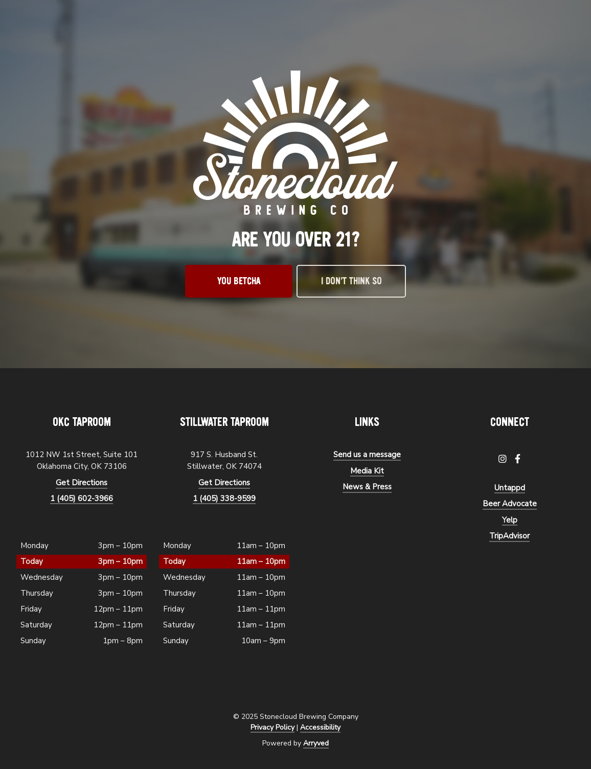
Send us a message (367, 454)
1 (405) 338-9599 (224, 498)
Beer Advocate (510, 504)
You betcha (239, 281)
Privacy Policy (272, 727)
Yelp (509, 520)
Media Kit (367, 471)
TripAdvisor (509, 536)
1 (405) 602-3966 (81, 498)
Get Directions (81, 483)
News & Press (367, 487)
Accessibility (320, 727)
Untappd (509, 488)
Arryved (316, 743)
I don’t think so (351, 281)
